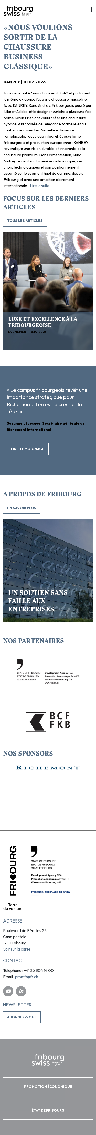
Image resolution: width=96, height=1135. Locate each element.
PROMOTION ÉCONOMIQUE (48, 1087)
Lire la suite (39, 185)
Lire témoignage (28, 449)
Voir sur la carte (16, 949)
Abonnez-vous (22, 1017)
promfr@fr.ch (26, 976)
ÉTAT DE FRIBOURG (48, 1110)
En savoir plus (21, 508)
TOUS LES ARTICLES (25, 220)
